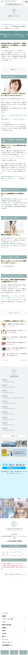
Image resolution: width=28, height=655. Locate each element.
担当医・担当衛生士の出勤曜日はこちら (14, 574)
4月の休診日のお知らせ (8, 387)
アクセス (4, 621)
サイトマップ (5, 639)
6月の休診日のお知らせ (8, 430)
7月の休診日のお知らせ (8, 424)
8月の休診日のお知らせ (8, 419)
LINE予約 (4, 633)
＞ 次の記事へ (23, 360)
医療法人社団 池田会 (6, 624)
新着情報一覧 (14, 436)
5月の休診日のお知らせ (8, 381)
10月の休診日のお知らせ (8, 408)
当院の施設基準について (7, 645)
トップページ (5, 613)
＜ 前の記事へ (5, 360)
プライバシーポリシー (7, 642)
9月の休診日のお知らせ (8, 414)
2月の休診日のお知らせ (8, 392)
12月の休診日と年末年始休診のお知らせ (13, 397)
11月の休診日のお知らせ (8, 403)
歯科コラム (8, 26)
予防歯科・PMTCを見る (14, 313)
